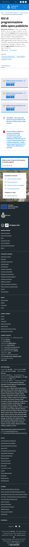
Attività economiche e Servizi (8, 329)
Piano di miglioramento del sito (9, 446)
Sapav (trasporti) (5, 502)
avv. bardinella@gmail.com (11, 431)
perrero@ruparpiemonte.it (11, 349)
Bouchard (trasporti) (6, 504)
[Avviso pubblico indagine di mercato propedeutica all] (4, 132)
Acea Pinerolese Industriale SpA (9, 499)
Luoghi (2, 319)
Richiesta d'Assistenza (6, 456)
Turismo (3, 289)
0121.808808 (6, 339)
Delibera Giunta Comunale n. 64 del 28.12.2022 (15, 106)
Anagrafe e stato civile (6, 262)
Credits (2, 471)
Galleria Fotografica (6, 324)
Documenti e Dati (5, 241)
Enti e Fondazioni (5, 243)
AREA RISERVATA (13, 545)
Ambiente (3, 259)
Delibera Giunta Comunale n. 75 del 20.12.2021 (15, 82)
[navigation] (3, 7)
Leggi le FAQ (4, 448)
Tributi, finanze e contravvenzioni (9, 287)
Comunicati (4, 305)
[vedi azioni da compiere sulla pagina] (13, 50)
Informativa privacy (6, 463)
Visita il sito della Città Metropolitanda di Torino (13, 492)
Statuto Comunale (5, 461)
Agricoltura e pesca (6, 257)
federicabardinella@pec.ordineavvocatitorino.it (15, 433)
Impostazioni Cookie (6, 468)
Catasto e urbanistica (6, 269)
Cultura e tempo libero (6, 272)
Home (2, 13)
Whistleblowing (5, 481)
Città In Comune (21, 535)
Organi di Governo (5, 233)
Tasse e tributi (4, 300)
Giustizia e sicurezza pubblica (8, 277)
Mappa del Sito (5, 478)
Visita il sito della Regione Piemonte (10, 489)
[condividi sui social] (4, 50)
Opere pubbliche (24, 13)
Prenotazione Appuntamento (8, 451)
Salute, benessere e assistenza (9, 284)
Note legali (3, 466)
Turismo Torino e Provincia (7, 507)
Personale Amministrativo (7, 246)
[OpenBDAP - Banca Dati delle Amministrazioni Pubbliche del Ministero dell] (4, 118)
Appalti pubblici (5, 264)
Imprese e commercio (6, 279)
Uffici (2, 238)
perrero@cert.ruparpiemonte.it (12, 347)
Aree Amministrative (6, 236)
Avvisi (2, 308)
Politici (2, 248)
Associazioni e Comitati (7, 331)
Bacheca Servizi (5, 458)
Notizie (2, 303)
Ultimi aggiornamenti (6, 473)
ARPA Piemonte (5, 509)
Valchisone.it (4, 514)
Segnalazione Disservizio (7, 453)
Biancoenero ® (15, 541)
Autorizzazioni (4, 267)
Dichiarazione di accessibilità (8, 443)
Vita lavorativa (4, 292)
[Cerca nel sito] (25, 7)
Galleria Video (4, 326)
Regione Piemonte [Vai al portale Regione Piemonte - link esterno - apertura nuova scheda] (5, 2)
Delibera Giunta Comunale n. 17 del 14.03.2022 (15, 94)
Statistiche (3, 476)
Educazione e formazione (7, 274)
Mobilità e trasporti (6, 282)
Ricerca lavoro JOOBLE (7, 512)
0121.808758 (6, 341)
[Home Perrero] (14, 7)
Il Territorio (3, 321)
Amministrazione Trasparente (12, 13)
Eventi (2, 316)
